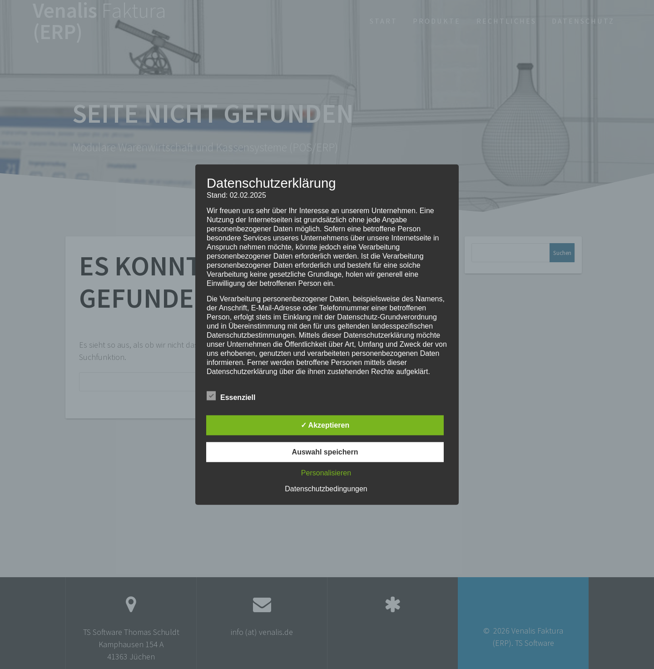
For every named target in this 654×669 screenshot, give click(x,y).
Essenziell (231, 396)
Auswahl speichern (325, 451)
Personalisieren (326, 472)
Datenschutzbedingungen (326, 488)
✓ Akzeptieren (325, 425)
